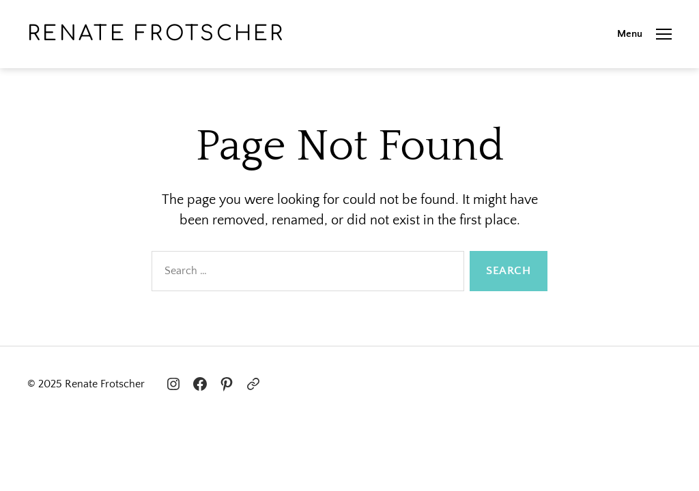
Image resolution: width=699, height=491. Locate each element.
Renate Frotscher (156, 34)
